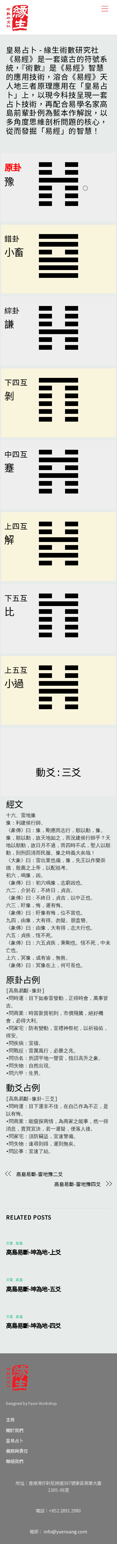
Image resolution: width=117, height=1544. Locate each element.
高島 (19, 1243)
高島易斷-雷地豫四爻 (77, 1184)
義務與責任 (17, 1450)
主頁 (10, 1419)
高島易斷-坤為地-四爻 (33, 1325)
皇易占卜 (14, 1440)
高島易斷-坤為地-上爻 (33, 1252)
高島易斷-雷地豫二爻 (39, 1174)
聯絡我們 (14, 1461)
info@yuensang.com (65, 1531)
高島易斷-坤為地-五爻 (33, 1289)
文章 (9, 1243)
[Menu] (105, 8)
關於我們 (14, 1430)
